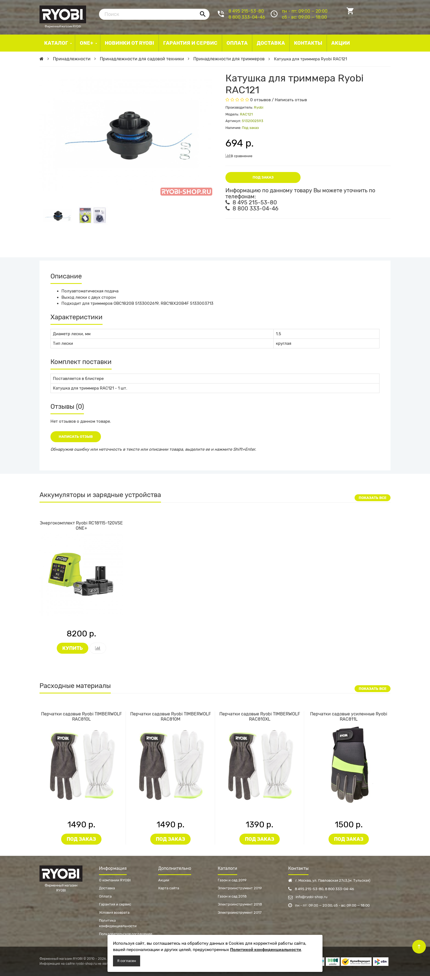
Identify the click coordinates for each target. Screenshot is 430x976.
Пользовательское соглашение (125, 934)
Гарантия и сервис (115, 904)
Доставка (107, 888)
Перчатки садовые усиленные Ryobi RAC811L (348, 716)
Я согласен (126, 961)
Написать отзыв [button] (76, 437)
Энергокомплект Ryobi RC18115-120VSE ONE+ (81, 525)
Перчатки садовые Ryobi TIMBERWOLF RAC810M (170, 716)
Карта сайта (168, 888)
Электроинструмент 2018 (240, 904)
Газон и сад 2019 (232, 880)
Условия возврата (114, 912)
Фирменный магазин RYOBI (62, 13)
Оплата (105, 896)
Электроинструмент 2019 (240, 888)
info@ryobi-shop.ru (307, 897)
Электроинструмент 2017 (240, 912)
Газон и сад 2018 (232, 896)
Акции (163, 880)
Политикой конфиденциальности (265, 949)
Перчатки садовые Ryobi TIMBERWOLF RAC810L (81, 716)
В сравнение (238, 155)
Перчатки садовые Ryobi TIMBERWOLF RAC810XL (259, 716)
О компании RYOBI (115, 880)
